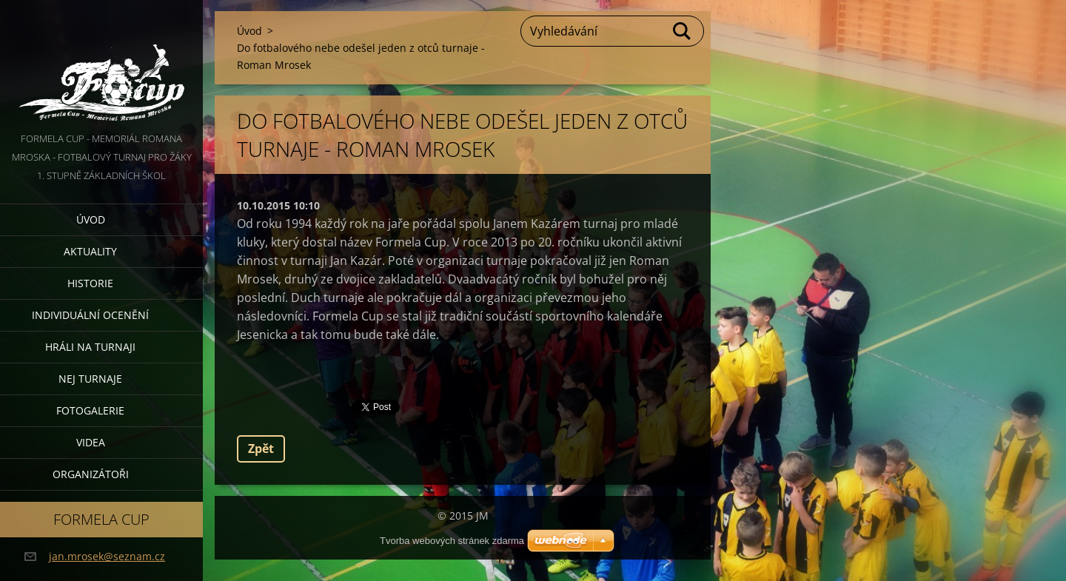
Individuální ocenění (90, 315)
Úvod (90, 219)
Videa (90, 442)
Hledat (682, 31)
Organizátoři (91, 474)
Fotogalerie (90, 410)
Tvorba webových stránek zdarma (452, 540)
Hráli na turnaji (90, 347)
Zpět (261, 448)
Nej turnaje (90, 379)
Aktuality (90, 251)
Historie (90, 283)
